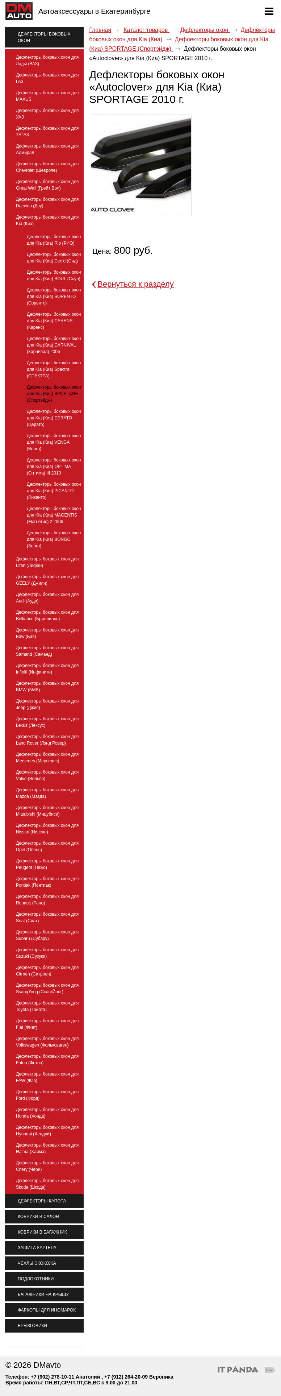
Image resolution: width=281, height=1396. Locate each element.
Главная (100, 30)
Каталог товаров (146, 30)
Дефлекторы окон (205, 30)
